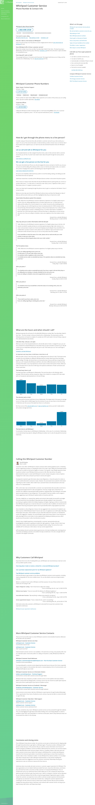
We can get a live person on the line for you (32, 162)
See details (37, 99)
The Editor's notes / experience (77, 45)
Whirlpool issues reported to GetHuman (26, 609)
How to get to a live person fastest (78, 38)
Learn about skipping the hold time (24, 171)
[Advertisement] (41, 71)
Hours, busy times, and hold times (78, 40)
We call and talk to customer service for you (81, 31)
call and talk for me (32, 406)
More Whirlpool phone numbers (78, 36)
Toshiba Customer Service (76, 76)
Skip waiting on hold (34, 38)
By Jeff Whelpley (24, 462)
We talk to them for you (22, 38)
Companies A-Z (4, 16)
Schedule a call (44, 38)
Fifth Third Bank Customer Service (78, 81)
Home (2, 8)
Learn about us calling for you (23, 158)
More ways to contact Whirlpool (78, 47)
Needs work (61, 795)
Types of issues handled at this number (79, 43)
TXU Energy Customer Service (77, 79)
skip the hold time (39, 58)
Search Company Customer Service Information (5, 12)
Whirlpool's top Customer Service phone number (80, 27)
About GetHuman (5, 19)
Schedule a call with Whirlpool (23, 351)
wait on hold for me (43, 406)
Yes (56, 795)
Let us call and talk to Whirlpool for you (31, 150)
